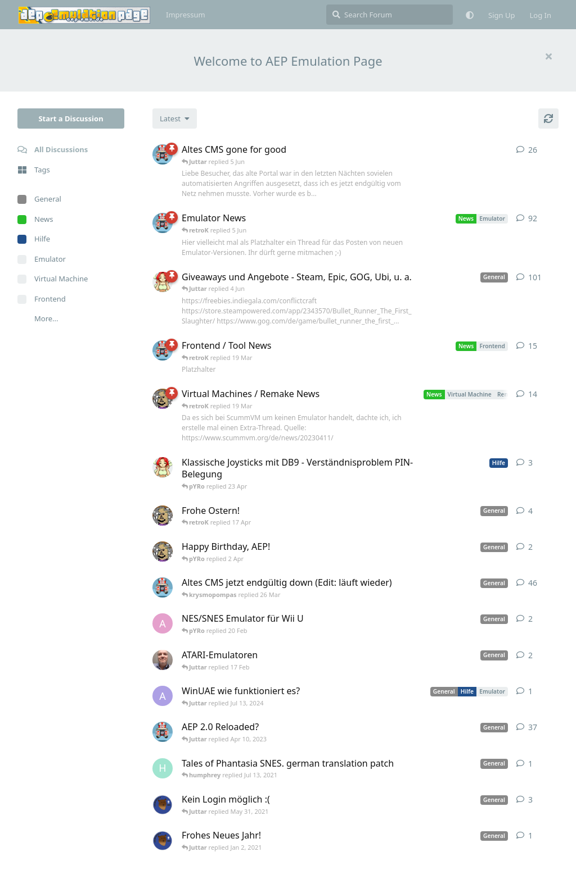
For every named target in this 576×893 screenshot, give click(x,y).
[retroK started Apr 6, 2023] (162, 223)
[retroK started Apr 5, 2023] (162, 587)
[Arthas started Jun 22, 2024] (162, 696)
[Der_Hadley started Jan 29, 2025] (162, 660)
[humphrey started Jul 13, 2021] (162, 768)
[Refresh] (548, 118)
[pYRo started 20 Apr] (162, 467)
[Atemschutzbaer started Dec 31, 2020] (162, 840)
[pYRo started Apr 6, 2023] (162, 282)
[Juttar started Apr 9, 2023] (162, 515)
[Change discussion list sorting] (174, 118)
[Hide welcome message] (548, 56)
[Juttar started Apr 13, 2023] (162, 399)
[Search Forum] (389, 14)
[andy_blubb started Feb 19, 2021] (162, 623)
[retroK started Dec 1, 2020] (162, 732)
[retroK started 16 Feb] (162, 154)
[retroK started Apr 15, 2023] (162, 350)
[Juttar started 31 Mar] (162, 551)
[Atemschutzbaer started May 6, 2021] (162, 804)
